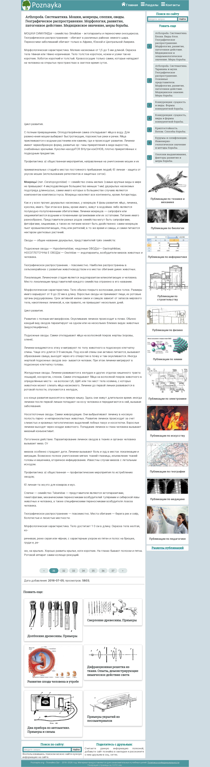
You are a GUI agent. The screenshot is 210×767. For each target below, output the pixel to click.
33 (73, 570)
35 (93, 570)
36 (103, 570)
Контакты (173, 5)
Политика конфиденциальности (163, 762)
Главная (132, 5)
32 (63, 570)
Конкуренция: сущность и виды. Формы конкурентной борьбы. (170, 105)
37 (112, 570)
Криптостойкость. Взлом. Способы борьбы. (170, 129)
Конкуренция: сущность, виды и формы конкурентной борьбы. (170, 118)
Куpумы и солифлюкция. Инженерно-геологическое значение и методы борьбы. (171, 142)
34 (83, 570)
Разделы (151, 5)
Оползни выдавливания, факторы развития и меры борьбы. (170, 157)
